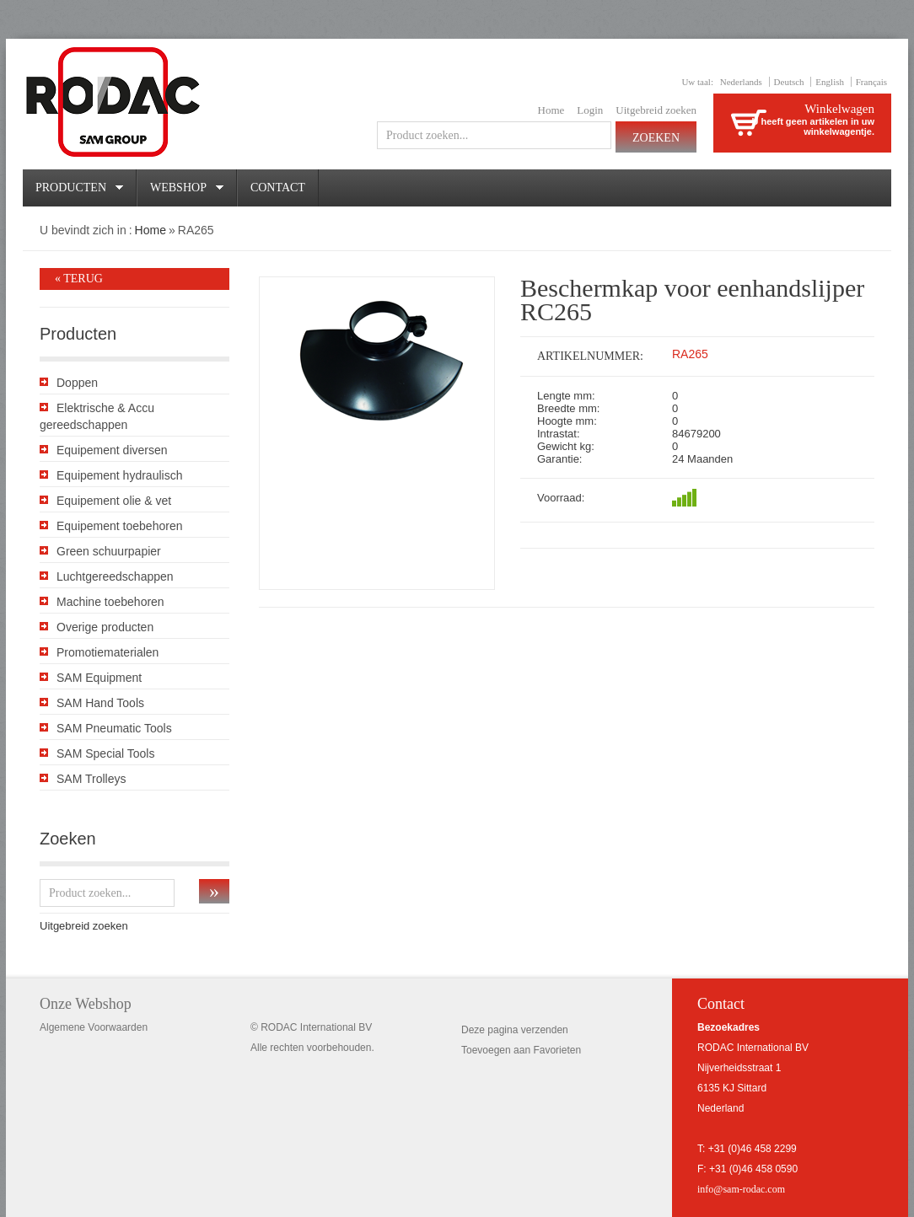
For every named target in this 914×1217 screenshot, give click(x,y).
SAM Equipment (99, 677)
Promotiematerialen (107, 652)
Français (871, 82)
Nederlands (741, 82)
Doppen (77, 382)
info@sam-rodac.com (741, 1189)
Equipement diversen (112, 450)
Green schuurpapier (108, 551)
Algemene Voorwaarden (94, 1027)
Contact (277, 187)
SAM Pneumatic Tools (114, 728)
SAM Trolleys (91, 778)
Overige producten (104, 627)
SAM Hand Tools (100, 703)
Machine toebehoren (110, 601)
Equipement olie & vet (113, 500)
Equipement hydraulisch (119, 475)
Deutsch (789, 82)
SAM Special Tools (105, 753)
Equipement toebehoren (119, 526)
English (829, 82)
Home (551, 110)
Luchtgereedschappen (115, 576)
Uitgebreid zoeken (656, 110)
